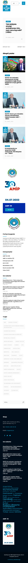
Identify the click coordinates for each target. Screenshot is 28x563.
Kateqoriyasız (7, 261)
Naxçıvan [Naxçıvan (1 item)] (6, 355)
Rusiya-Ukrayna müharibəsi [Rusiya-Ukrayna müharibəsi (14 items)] (12, 372)
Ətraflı (9, 209)
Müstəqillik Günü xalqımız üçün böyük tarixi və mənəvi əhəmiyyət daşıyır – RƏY (13, 288)
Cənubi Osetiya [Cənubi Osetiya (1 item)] (20, 341)
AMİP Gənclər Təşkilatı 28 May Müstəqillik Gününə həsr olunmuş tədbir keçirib (12, 308)
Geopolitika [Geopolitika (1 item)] (16, 348)
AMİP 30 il (5, 256)
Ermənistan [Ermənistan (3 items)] (7, 348)
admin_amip (11, 37)
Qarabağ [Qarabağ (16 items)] (6, 362)
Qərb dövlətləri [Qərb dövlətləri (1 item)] (15, 365)
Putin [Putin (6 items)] (20, 355)
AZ (14, 3)
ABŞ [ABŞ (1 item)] (5, 322)
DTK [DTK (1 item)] (14, 493)
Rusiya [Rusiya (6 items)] (19, 369)
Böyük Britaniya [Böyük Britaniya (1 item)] (8, 341)
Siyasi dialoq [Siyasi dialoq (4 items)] (7, 376)
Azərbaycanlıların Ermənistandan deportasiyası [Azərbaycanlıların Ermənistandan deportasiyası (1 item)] (14, 326)
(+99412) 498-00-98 (10, 427)
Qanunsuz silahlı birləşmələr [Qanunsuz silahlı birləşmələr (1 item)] (13, 358)
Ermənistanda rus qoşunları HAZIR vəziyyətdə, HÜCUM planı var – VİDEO (13, 150)
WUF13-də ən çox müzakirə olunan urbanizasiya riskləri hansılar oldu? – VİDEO (14, 116)
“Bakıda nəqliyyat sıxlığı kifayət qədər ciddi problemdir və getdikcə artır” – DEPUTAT (14, 302)
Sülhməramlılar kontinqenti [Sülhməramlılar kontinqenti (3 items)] (12, 383)
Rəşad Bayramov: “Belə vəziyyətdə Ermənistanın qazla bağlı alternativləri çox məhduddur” (14, 281)
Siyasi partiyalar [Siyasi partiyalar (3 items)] (9, 379)
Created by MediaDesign (14, 559)
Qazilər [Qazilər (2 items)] (6, 365)
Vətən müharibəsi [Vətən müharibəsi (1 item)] (16, 386)
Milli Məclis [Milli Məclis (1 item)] (15, 351)
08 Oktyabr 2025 (6, 8)
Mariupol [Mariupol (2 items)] (6, 351)
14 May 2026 (5, 129)
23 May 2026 (5, 95)
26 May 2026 (5, 59)
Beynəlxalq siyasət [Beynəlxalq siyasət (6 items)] (10, 490)
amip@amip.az (10, 430)
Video (8, 21)
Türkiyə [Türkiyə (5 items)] (6, 386)
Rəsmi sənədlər (7, 268)
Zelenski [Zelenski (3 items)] (6, 390)
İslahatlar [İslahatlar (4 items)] (14, 390)
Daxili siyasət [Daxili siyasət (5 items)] (7, 493)
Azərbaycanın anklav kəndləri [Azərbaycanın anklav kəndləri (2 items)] (13, 334)
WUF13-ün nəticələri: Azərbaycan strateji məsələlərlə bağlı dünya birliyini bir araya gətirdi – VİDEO (13, 81)
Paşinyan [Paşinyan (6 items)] (14, 355)
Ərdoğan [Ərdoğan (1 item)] (6, 393)
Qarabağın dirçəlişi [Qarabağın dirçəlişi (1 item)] (17, 362)
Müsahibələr (6, 265)
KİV (4, 263)
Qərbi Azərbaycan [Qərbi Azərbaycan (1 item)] (9, 369)
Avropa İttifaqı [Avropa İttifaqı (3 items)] (13, 322)
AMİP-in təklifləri (7, 258)
